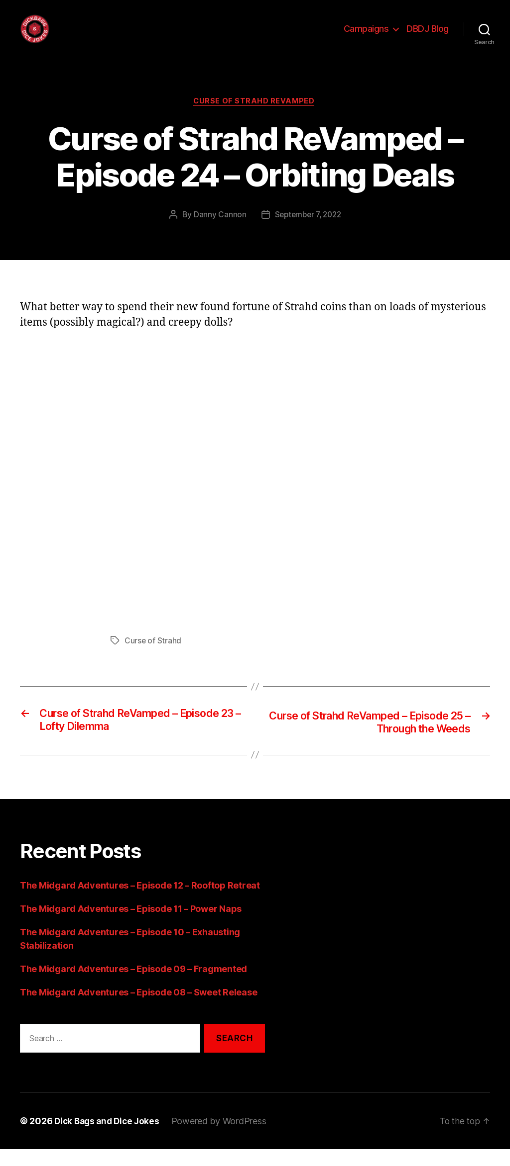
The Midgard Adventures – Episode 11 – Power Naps (131, 925)
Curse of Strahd (153, 656)
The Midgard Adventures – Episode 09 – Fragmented (133, 985)
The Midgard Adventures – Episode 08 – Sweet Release (138, 1008)
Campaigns (366, 36)
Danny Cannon (217, 231)
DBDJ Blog (427, 36)
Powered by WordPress (223, 1138)
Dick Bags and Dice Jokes (109, 1138)
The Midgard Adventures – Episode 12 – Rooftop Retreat (140, 902)
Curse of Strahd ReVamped (255, 116)
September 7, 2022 (307, 231)
